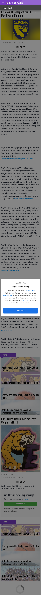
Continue (20, 311)
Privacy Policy (7, 295)
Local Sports (8, 7)
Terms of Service (30, 290)
